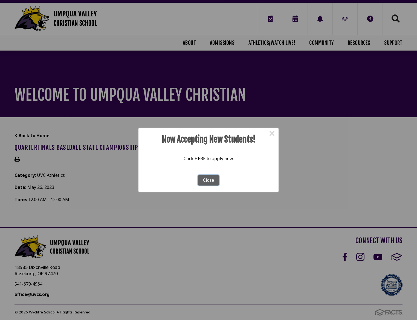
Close (208, 180)
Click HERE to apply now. (209, 158)
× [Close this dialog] (272, 134)
